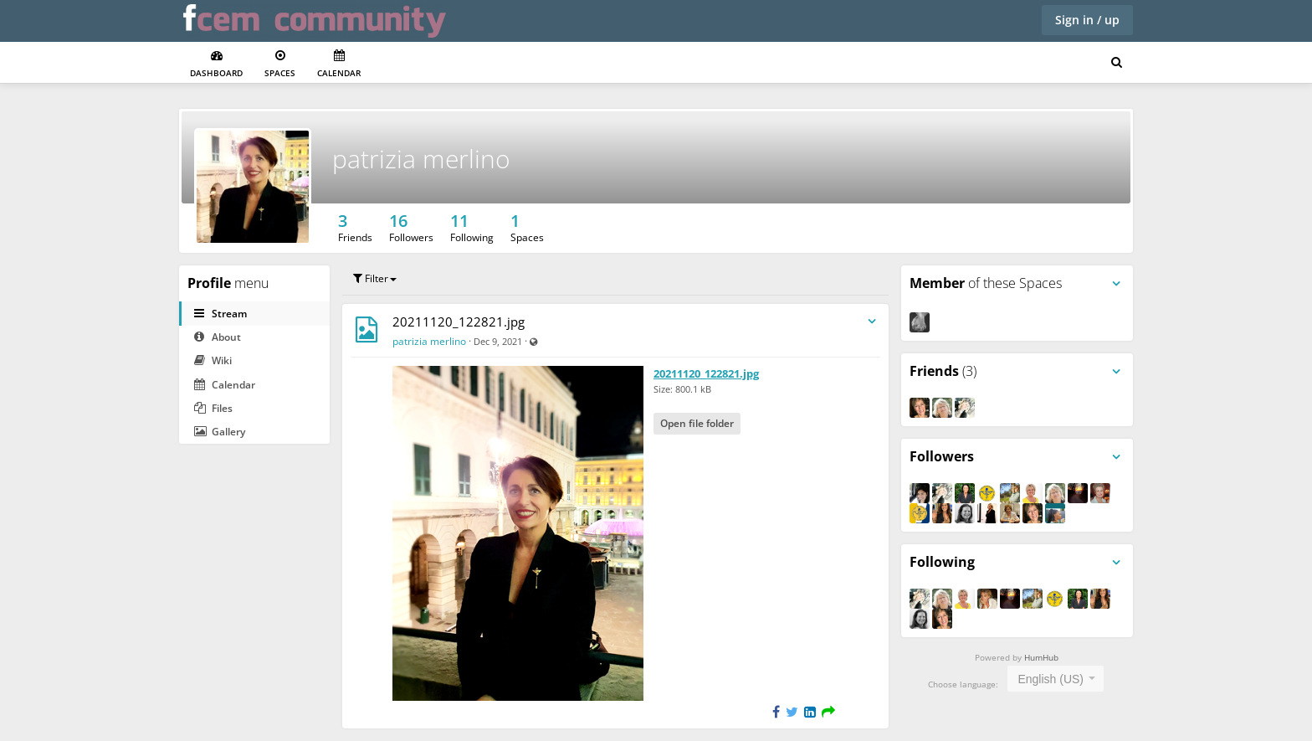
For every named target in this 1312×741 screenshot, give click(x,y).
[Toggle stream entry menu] (872, 322)
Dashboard (216, 64)
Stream (220, 313)
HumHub (1041, 657)
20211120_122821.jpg (458, 321)
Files (213, 408)
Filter (375, 278)
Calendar (339, 64)
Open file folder (697, 423)
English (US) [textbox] (1050, 679)
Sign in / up (1087, 20)
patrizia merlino (421, 159)
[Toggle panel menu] (1116, 284)
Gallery (219, 432)
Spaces (279, 64)
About (217, 337)
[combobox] (1055, 678)
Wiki (213, 360)
